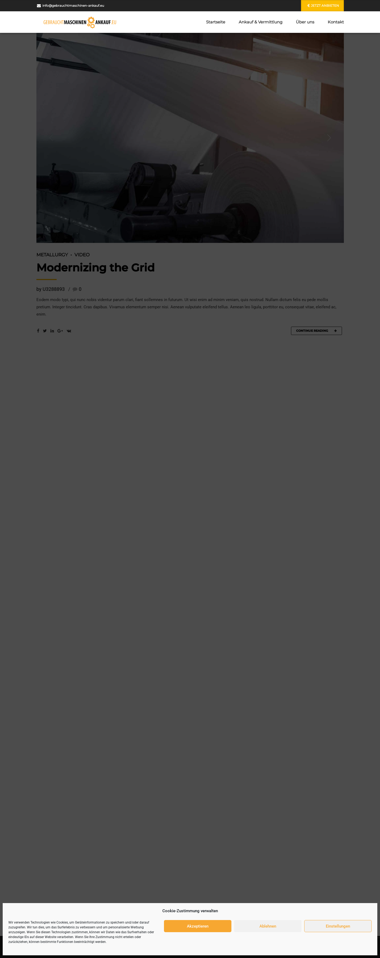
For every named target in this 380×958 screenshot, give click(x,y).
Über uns (305, 22)
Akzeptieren (197, 926)
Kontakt (336, 22)
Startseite (215, 22)
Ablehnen (267, 926)
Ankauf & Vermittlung (260, 22)
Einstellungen (338, 926)
